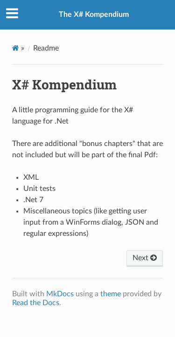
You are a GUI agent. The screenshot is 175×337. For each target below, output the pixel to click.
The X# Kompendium (94, 14)
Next (145, 258)
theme (110, 294)
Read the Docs (35, 303)
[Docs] (15, 48)
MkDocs (60, 294)
